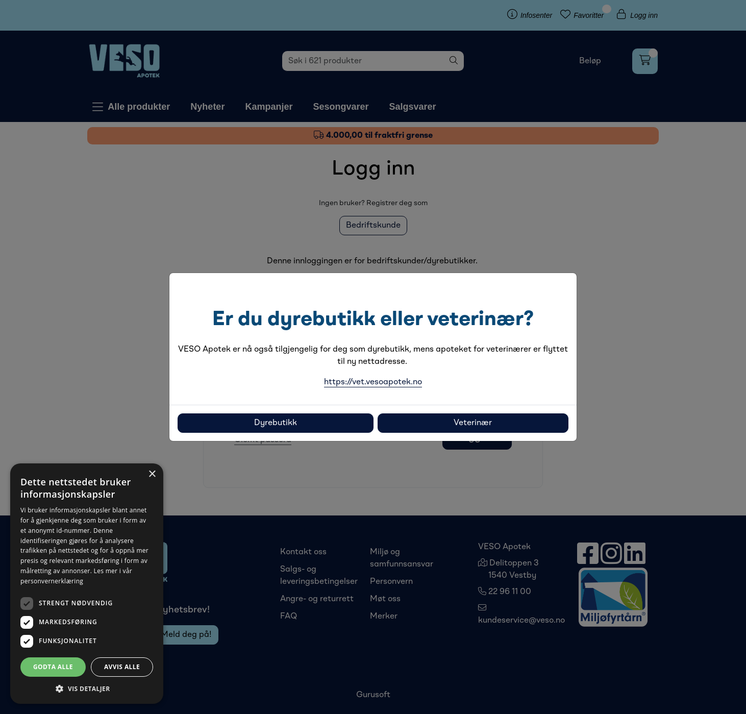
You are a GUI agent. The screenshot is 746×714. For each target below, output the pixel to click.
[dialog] (86, 583)
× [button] (152, 474)
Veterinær (473, 423)
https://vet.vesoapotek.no (373, 382)
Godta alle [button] (53, 666)
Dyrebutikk (275, 423)
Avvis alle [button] (122, 666)
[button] (86, 688)
